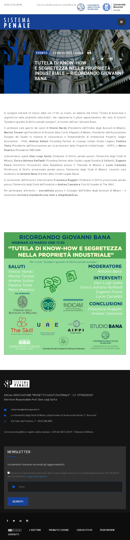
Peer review (107, 529)
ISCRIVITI (18, 501)
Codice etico (84, 529)
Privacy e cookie (59, 529)
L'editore (35, 529)
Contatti (13, 534)
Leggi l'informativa (36, 476)
